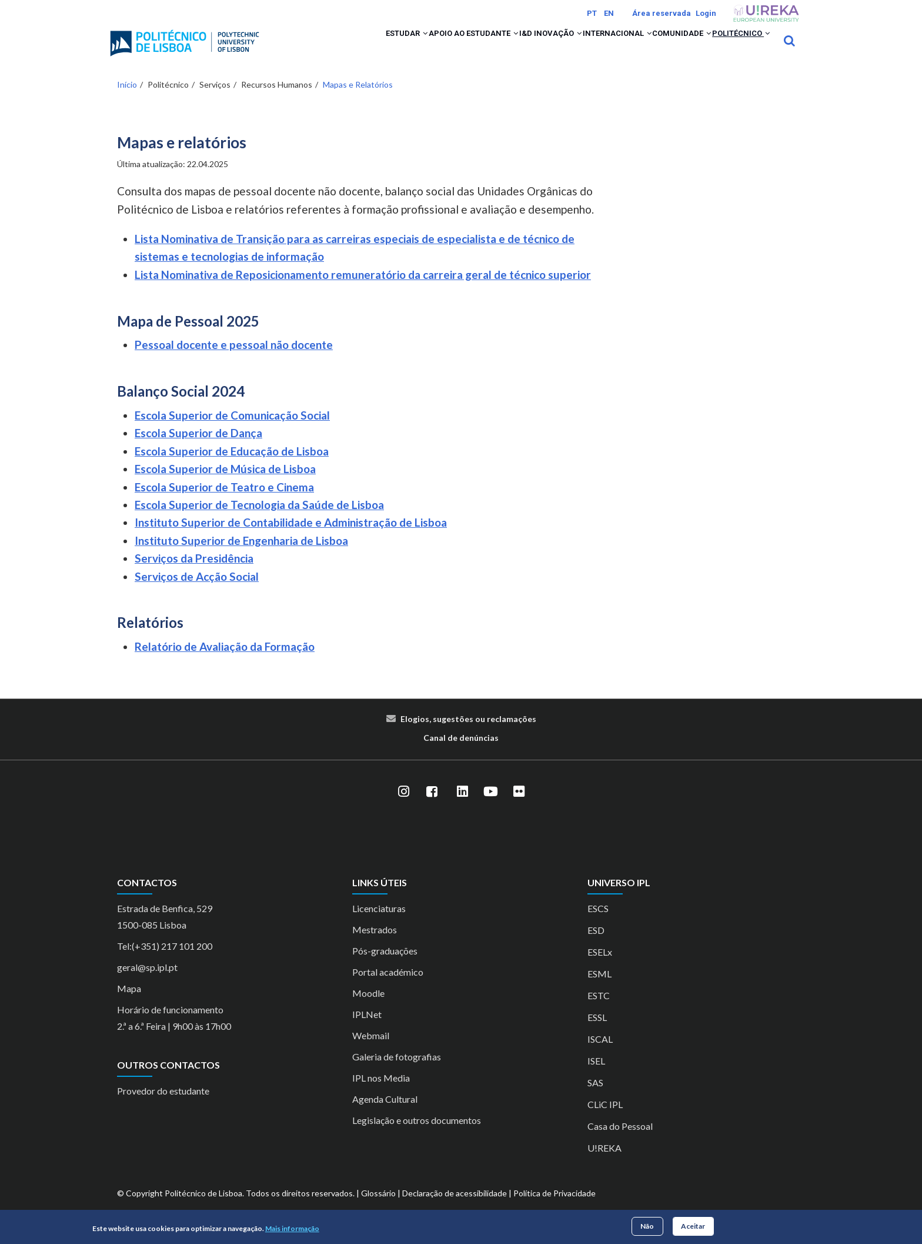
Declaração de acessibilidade (454, 1208)
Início (127, 100)
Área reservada (661, 13)
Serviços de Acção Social (197, 591)
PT (592, 13)
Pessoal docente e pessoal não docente (234, 360)
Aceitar (693, 1226)
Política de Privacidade (554, 1208)
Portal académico (387, 987)
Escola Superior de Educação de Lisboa (232, 466)
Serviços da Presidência (194, 574)
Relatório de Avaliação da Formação (225, 662)
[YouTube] (490, 807)
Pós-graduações (384, 966)
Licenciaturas (379, 923)
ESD (595, 945)
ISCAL (600, 1054)
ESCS (598, 923)
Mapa (129, 1003)
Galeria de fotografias (396, 1071)
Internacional (577, 48)
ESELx (599, 967)
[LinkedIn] (462, 807)
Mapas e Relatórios (358, 100)
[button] (339, 48)
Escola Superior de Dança (198, 448)
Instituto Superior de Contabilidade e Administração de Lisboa (291, 538)
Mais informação (292, 1228)
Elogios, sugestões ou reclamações (468, 734)
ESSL (597, 1032)
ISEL (596, 1076)
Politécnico (732, 48)
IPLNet (367, 1029)
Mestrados (374, 944)
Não (647, 1226)
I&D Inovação (496, 48)
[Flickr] (519, 807)
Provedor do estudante (163, 1106)
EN (609, 13)
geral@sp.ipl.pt (147, 982)
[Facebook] (431, 807)
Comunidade (657, 48)
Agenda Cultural (384, 1114)
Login (706, 13)
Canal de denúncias (461, 753)
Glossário (378, 1208)
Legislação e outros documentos (416, 1135)
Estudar (319, 48)
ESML (599, 988)
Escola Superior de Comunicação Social (232, 430)
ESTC (598, 1010)
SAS (595, 1097)
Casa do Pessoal (620, 1141)
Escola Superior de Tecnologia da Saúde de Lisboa (259, 520)
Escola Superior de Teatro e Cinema (224, 502)
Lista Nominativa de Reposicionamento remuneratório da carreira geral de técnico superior (363, 290)
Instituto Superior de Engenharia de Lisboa (241, 556)
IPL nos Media (381, 1093)
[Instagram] (403, 807)
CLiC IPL (605, 1119)
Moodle (368, 1008)
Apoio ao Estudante (403, 48)
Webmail (370, 1050)
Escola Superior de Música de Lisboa (225, 484)
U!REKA (604, 1163)
